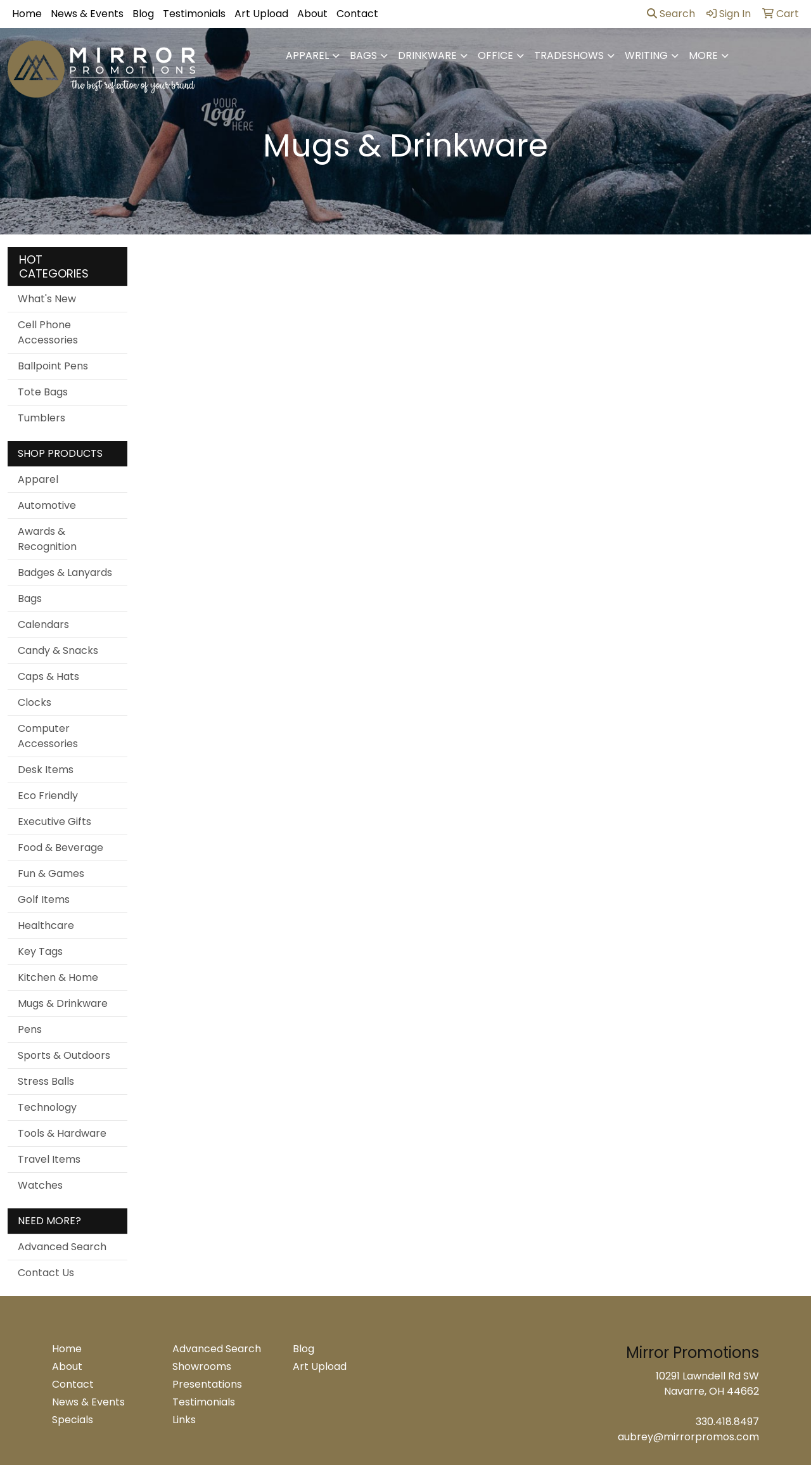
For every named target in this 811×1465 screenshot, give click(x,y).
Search (671, 13)
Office (495, 55)
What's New (47, 298)
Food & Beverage (60, 847)
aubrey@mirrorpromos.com (688, 1437)
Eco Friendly (48, 795)
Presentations (207, 1384)
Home (27, 13)
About (312, 13)
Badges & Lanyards (65, 572)
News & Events (87, 13)
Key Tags (40, 951)
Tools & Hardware (62, 1133)
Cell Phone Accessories (48, 332)
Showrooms (201, 1366)
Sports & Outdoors (64, 1055)
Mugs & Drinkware (63, 1003)
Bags (363, 55)
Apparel (307, 55)
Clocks (34, 702)
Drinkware (427, 55)
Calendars (43, 624)
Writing (646, 55)
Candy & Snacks (58, 650)
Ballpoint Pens (53, 366)
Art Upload (261, 13)
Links (184, 1419)
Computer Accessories (48, 736)
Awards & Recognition (47, 539)
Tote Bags (43, 392)
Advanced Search (62, 1246)
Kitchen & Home (58, 977)
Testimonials (194, 13)
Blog (143, 13)
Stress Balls (46, 1081)
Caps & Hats (48, 676)
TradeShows (569, 55)
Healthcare (46, 925)
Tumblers (41, 418)
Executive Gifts (54, 821)
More (703, 55)
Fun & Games (51, 873)
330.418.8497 (727, 1421)
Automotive (47, 505)
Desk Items (45, 769)
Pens (30, 1029)
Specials (72, 1419)
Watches (40, 1185)
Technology (47, 1107)
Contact (357, 13)
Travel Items (49, 1159)
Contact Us (46, 1272)
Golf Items (44, 899)
